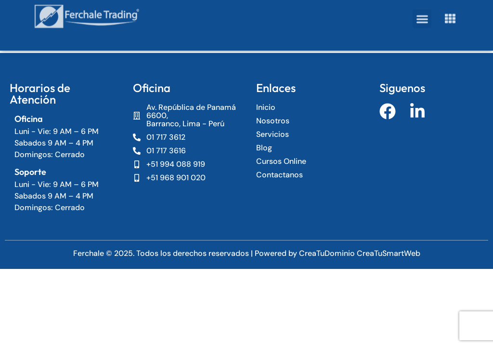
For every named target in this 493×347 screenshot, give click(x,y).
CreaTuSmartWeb (388, 253)
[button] (422, 11)
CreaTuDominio (328, 253)
